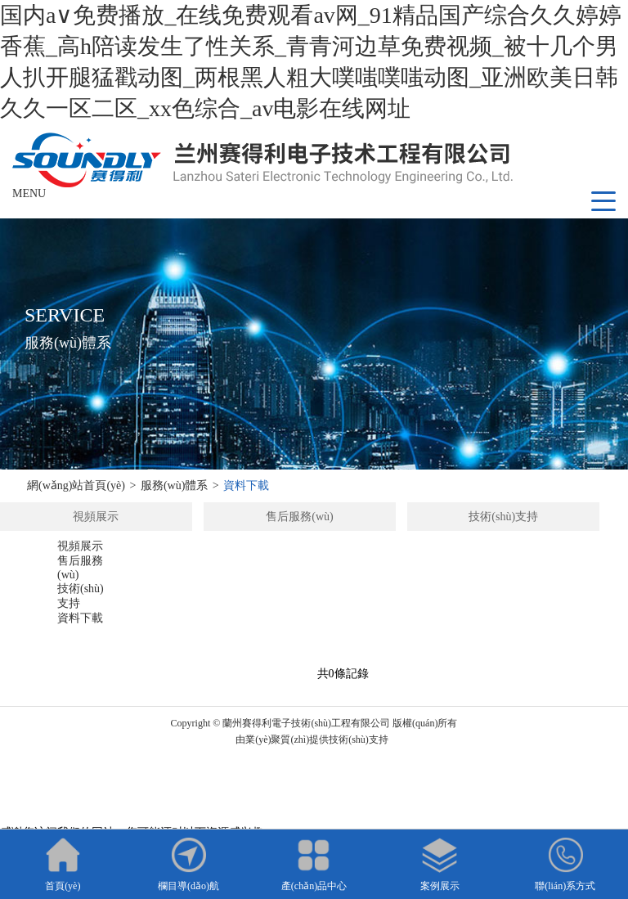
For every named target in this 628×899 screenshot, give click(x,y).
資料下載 (246, 485)
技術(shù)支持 (503, 516)
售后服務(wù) (299, 516)
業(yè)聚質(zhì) (277, 739)
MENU (29, 193)
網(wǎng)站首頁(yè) (76, 485)
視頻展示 (96, 516)
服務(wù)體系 (174, 485)
